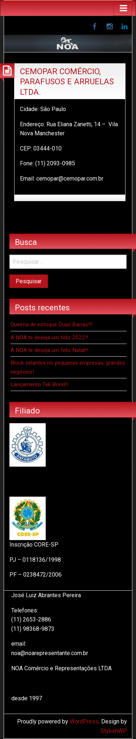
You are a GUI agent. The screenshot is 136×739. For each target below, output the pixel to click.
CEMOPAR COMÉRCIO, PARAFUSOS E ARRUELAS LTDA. (67, 82)
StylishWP (113, 730)
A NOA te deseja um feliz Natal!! (49, 350)
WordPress (84, 721)
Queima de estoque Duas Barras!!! (51, 324)
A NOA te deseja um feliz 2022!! (49, 337)
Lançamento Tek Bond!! (39, 384)
